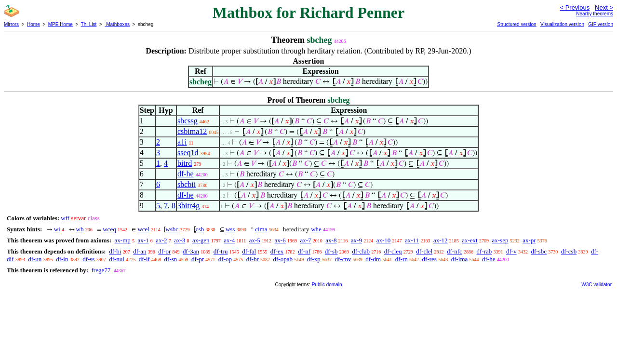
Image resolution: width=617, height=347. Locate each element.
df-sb (331, 251)
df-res (429, 259)
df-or (164, 251)
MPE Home (60, 24)
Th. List (89, 24)
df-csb (569, 251)
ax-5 (254, 240)
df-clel (424, 251)
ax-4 (229, 240)
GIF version (600, 24)
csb (200, 229)
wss (230, 229)
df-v (511, 251)
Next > (604, 7)
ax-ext (469, 240)
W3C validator (596, 284)
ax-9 (356, 240)
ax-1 (143, 240)
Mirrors (11, 24)
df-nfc (454, 251)
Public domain (327, 284)
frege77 (100, 270)
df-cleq (393, 251)
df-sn (170, 259)
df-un (34, 259)
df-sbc (539, 251)
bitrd (184, 163)
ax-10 (383, 240)
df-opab (282, 259)
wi (57, 229)
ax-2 (161, 240)
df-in (62, 259)
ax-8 (330, 240)
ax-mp (123, 240)
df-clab (361, 251)
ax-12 (440, 240)
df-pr (197, 259)
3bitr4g (188, 205)
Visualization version (562, 24)
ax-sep (500, 240)
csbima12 (192, 131)
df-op (225, 259)
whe (316, 229)
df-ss (88, 259)
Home (33, 24)
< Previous (575, 7)
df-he (185, 174)
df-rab (484, 251)
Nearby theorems (594, 13)
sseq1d (188, 152)
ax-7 (305, 240)
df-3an (191, 251)
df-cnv (343, 259)
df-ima (459, 259)
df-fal (249, 251)
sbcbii (186, 184)
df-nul (116, 259)
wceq (109, 229)
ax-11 (412, 240)
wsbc (171, 229)
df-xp (314, 259)
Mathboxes (117, 24)
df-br (252, 259)
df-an (139, 251)
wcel (143, 229)
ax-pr (529, 240)
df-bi (115, 251)
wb (80, 229)
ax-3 (179, 240)
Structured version (516, 24)
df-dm (373, 259)
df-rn (401, 259)
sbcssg (187, 121)
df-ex (276, 251)
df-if (144, 259)
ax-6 (280, 240)
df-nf (304, 251)
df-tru (221, 251)
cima (261, 229)
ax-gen (200, 240)
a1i (182, 142)
